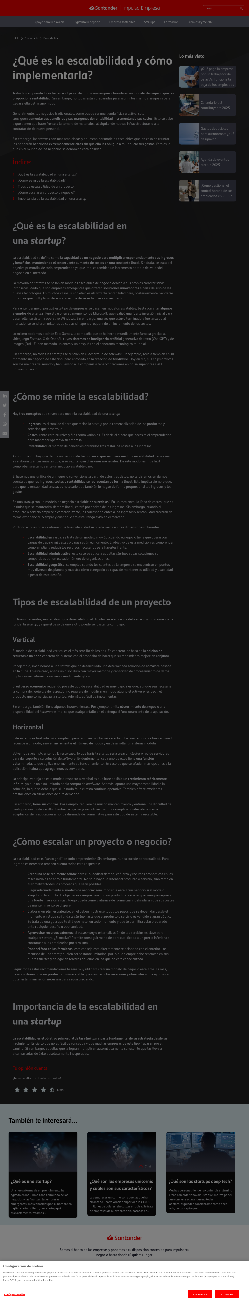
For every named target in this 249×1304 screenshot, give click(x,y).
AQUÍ (13, 1283)
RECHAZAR (200, 1297)
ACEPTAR (227, 1297)
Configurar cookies (14, 1297)
